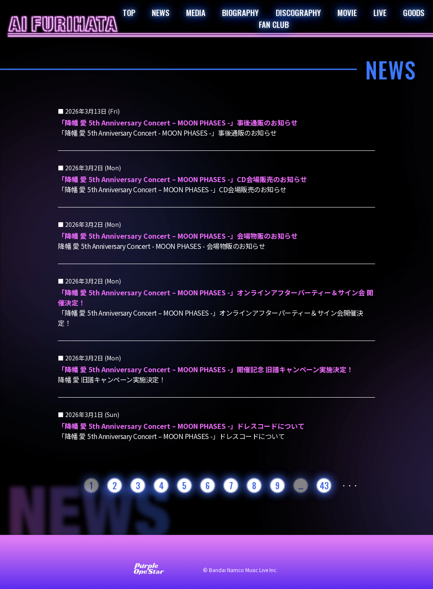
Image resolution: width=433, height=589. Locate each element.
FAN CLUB (274, 24)
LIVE (379, 12)
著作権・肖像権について (304, 552)
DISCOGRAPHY (298, 12)
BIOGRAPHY (240, 12)
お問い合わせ (102, 552)
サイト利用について (159, 552)
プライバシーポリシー (229, 552)
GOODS (414, 12)
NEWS (161, 12)
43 (324, 485)
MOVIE (347, 12)
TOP (129, 12)
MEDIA (196, 12)
